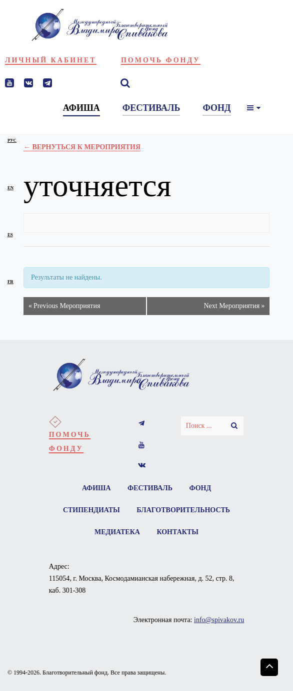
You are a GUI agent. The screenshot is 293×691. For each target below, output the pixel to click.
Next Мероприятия (234, 306)
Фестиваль (150, 488)
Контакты (177, 532)
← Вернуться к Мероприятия (82, 147)
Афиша (96, 488)
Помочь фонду (160, 60)
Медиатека (117, 532)
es (10, 234)
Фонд (201, 488)
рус (12, 140)
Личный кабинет (50, 60)
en (11, 187)
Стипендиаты (91, 510)
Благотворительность (183, 510)
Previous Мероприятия (64, 306)
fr (11, 281)
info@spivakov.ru (219, 620)
